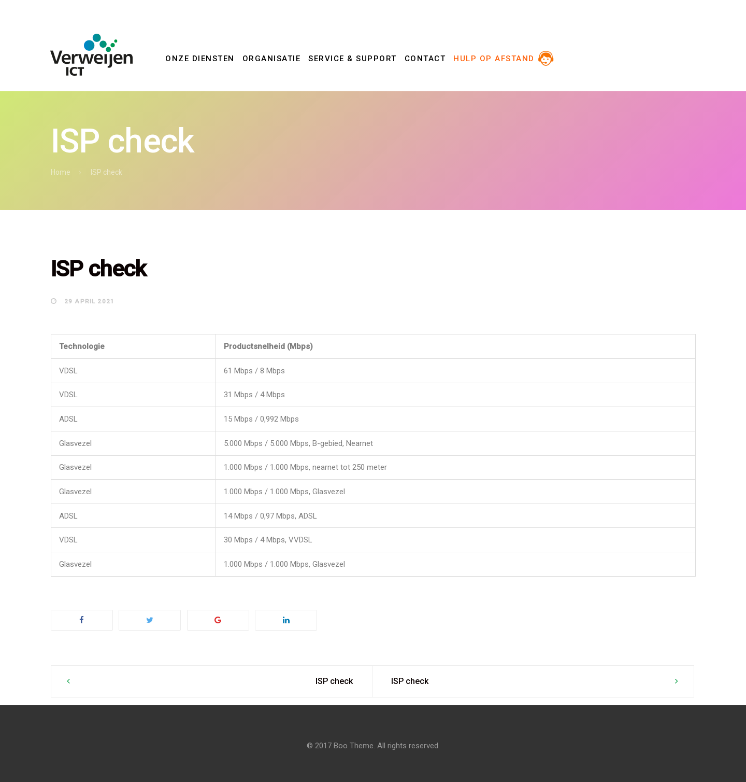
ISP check (334, 681)
